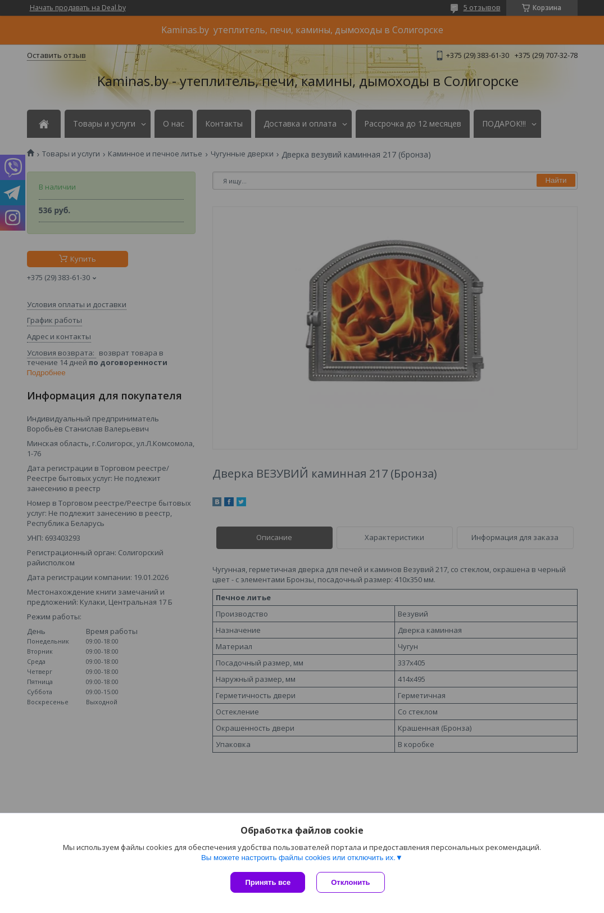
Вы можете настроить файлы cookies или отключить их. (298, 857)
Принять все (267, 882)
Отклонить (350, 882)
